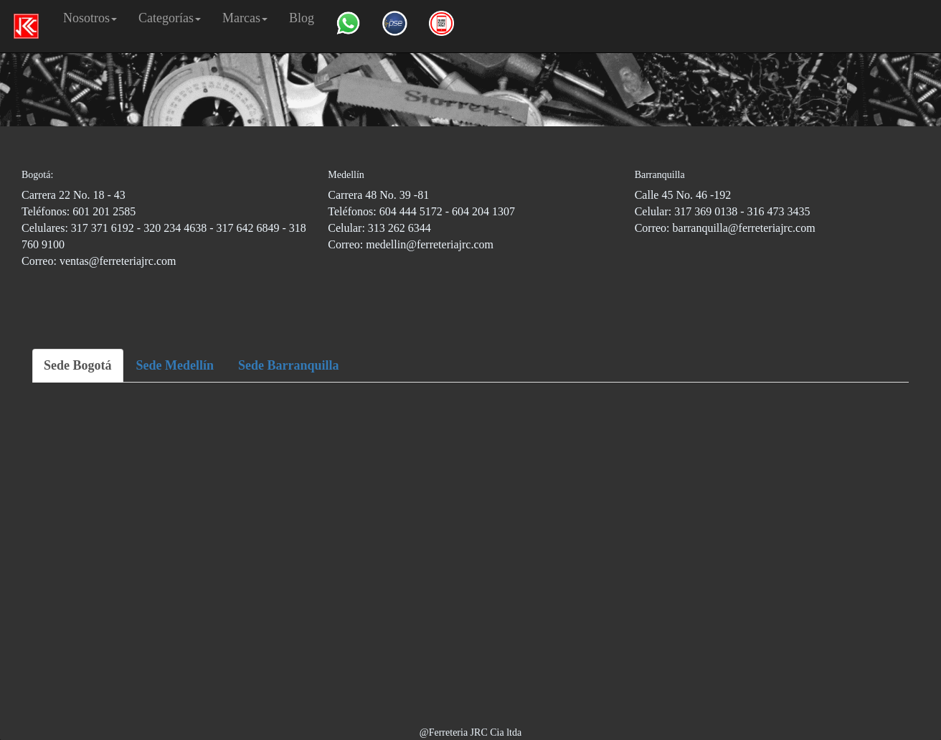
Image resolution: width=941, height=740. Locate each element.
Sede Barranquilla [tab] (288, 365)
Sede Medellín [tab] (175, 365)
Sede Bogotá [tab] (78, 365)
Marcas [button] (245, 18)
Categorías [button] (169, 18)
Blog (301, 18)
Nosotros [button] (90, 18)
